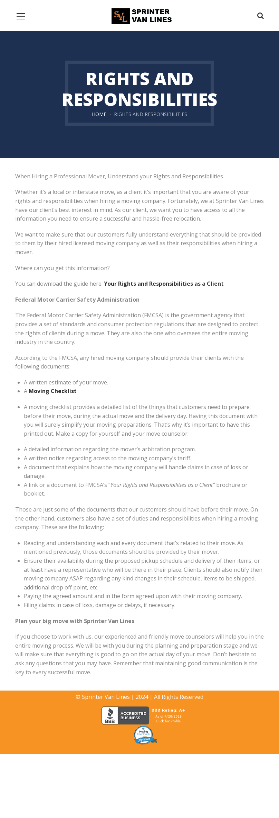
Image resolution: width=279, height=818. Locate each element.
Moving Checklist (53, 391)
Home (99, 114)
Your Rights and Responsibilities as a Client (164, 283)
